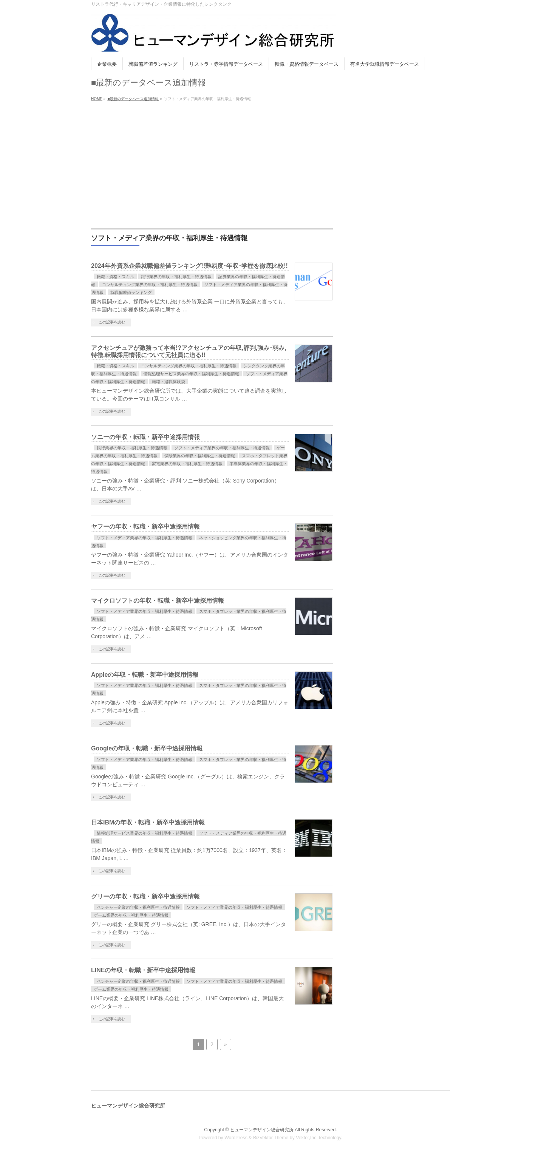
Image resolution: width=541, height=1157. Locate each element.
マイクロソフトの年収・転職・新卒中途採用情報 (157, 600)
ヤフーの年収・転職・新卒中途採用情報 (145, 526)
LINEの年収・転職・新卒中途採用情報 (143, 970)
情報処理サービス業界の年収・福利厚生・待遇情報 (191, 373)
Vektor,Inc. (307, 1137)
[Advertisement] (270, 160)
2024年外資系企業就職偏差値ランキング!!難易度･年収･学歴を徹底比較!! (189, 266)
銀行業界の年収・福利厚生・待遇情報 (176, 276)
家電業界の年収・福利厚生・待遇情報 (187, 463)
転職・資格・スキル (115, 276)
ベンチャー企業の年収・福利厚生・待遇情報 (138, 907)
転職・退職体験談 (168, 381)
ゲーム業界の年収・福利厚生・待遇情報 (131, 915)
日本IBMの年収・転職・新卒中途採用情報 (148, 822)
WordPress (235, 1137)
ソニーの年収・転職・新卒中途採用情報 (145, 437)
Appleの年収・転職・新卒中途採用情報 (144, 674)
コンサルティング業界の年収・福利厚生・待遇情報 (150, 284)
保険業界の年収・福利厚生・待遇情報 (199, 455)
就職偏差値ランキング (131, 292)
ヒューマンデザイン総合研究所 (262, 1129)
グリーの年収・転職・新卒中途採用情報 (145, 896)
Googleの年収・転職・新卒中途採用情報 (146, 748)
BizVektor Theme (271, 1137)
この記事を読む (112, 322)
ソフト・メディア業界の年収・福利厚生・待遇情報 (222, 447)
